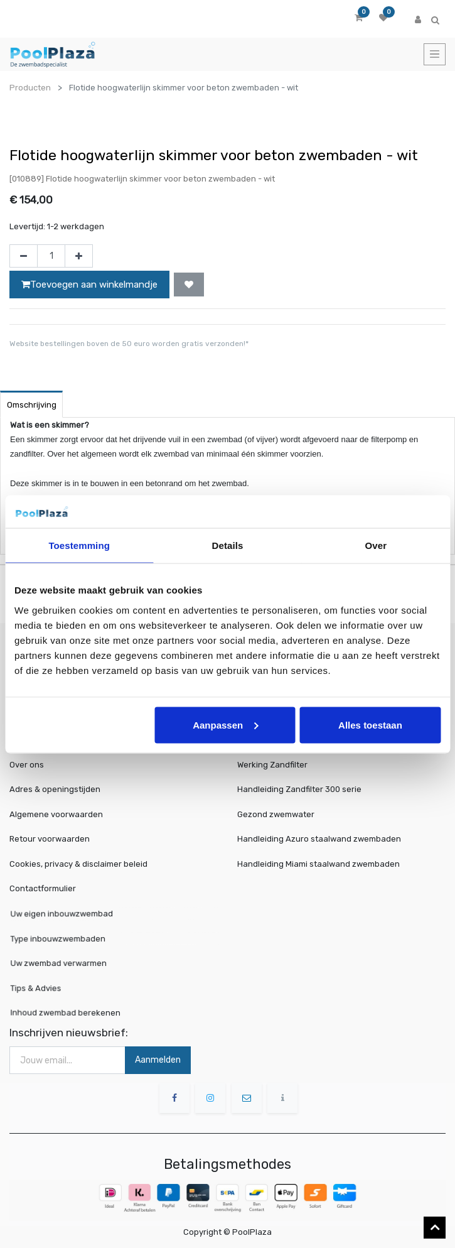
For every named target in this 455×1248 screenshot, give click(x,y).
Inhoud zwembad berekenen (76, 1011)
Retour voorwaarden (49, 839)
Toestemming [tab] (79, 545)
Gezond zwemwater (275, 814)
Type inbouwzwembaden (70, 938)
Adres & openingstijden (54, 789)
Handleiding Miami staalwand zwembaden (318, 864)
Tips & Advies (52, 987)
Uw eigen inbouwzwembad (73, 914)
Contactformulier (42, 888)
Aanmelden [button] (158, 1060)
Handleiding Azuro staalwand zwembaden (319, 839)
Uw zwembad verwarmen (70, 963)
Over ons (26, 764)
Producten (30, 87)
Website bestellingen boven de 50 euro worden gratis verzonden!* (129, 343)
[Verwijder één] (23, 256)
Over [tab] (376, 545)
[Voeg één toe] (79, 256)
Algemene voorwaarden (56, 814)
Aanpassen (225, 724)
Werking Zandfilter (272, 764)
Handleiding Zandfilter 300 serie (299, 789)
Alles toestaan (370, 724)
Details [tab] (228, 545)
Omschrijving (31, 405)
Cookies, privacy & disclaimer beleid (78, 864)
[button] (189, 284)
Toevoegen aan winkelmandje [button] (89, 284)
